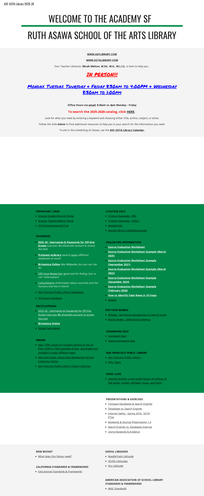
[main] (102, 28)
